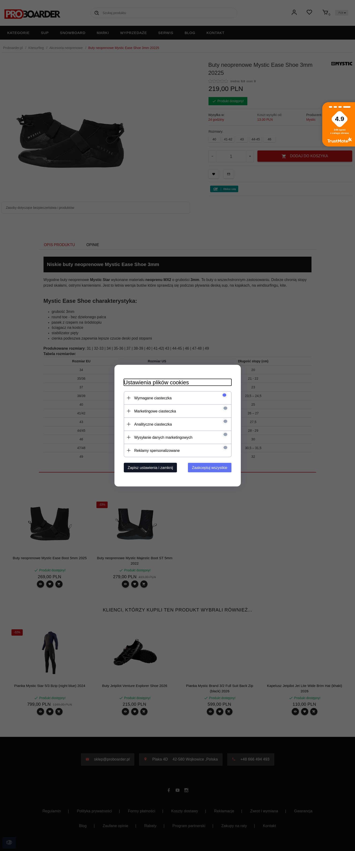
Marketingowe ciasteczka (155, 411)
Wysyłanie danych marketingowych (163, 437)
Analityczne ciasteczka (153, 424)
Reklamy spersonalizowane (157, 450)
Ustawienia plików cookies (156, 382)
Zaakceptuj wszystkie (209, 467)
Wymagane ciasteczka (153, 398)
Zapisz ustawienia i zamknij (150, 467)
